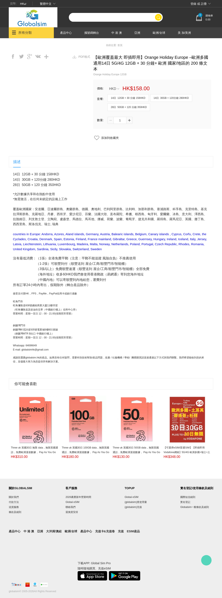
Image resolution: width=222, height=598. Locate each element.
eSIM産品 (133, 531)
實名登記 (185, 502)
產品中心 (66, 32)
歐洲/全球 (159, 32)
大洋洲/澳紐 (68, 43)
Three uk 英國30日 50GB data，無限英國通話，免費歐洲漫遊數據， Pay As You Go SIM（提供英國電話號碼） (136, 452)
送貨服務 (14, 507)
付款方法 (14, 502)
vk (38, 56)
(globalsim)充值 (133, 507)
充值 (121, 531)
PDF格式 (84, 56)
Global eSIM (72, 502)
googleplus (29, 56)
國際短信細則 (187, 497)
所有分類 (22, 32)
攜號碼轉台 (91, 32)
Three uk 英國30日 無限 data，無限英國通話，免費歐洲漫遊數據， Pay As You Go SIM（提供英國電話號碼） (34, 452)
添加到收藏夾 (110, 137)
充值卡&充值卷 (105, 531)
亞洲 (137, 32)
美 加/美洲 (184, 32)
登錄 (193, 3)
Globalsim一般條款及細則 (194, 507)
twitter (21, 56)
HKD (114, 88)
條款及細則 (15, 512)
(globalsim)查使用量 (136, 502)
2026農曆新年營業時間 (78, 497)
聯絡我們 (71, 507)
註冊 (204, 3)
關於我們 (14, 497)
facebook (13, 56)
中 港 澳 (116, 32)
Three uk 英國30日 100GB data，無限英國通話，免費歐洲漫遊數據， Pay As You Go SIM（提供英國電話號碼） (85, 452)
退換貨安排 (72, 512)
